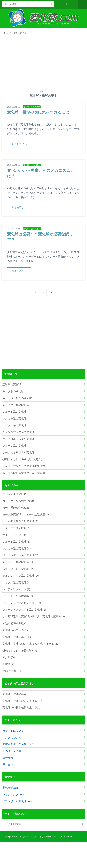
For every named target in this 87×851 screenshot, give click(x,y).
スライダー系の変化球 (15, 405)
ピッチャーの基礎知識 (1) (17, 596)
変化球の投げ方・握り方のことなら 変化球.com (35, 837)
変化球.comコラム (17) (15, 630)
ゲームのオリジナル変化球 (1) (20, 521)
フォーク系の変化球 (14, 445)
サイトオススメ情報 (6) (16, 528)
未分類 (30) (9, 657)
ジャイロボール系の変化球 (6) (20, 555)
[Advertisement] (43, 61)
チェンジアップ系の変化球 (18, 432)
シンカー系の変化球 (14, 418)
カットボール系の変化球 (17, 398)
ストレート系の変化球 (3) (17, 562)
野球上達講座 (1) (12, 670)
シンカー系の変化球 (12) (17, 548)
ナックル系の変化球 (14, 425)
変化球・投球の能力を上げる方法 (22, 700)
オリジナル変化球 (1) (14, 494)
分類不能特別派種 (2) (14, 623)
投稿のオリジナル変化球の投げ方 (22, 459)
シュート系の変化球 (14, 411)
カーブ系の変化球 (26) (15, 507)
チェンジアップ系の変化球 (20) (21, 575)
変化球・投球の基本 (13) (17, 636)
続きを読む (18, 143)
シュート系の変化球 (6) (16, 541)
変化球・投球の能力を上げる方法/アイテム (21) (30, 643)
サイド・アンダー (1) (14, 534)
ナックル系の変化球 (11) (17, 582)
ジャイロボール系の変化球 (18, 439)
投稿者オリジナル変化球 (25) (19, 650)
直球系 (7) (8, 664)
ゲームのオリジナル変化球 (18, 452)
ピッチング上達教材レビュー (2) (21, 602)
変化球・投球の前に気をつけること (39, 112)
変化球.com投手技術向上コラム (21, 707)
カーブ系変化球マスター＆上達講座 (23, 473)
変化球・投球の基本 (14, 694)
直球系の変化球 (11, 384)
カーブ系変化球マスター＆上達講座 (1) (25, 514)
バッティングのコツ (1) (16, 589)
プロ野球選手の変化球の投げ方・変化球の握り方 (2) (33, 616)
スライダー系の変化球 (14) (18, 568)
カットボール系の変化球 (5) (18, 500)
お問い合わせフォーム (67, 4)
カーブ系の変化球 (13, 391)
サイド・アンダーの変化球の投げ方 (23, 466)
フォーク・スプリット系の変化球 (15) (25, 609)
